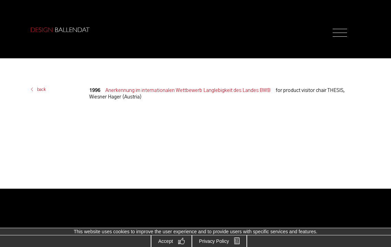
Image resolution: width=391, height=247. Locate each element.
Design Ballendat (60, 29)
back (41, 89)
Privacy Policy (214, 241)
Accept (165, 241)
